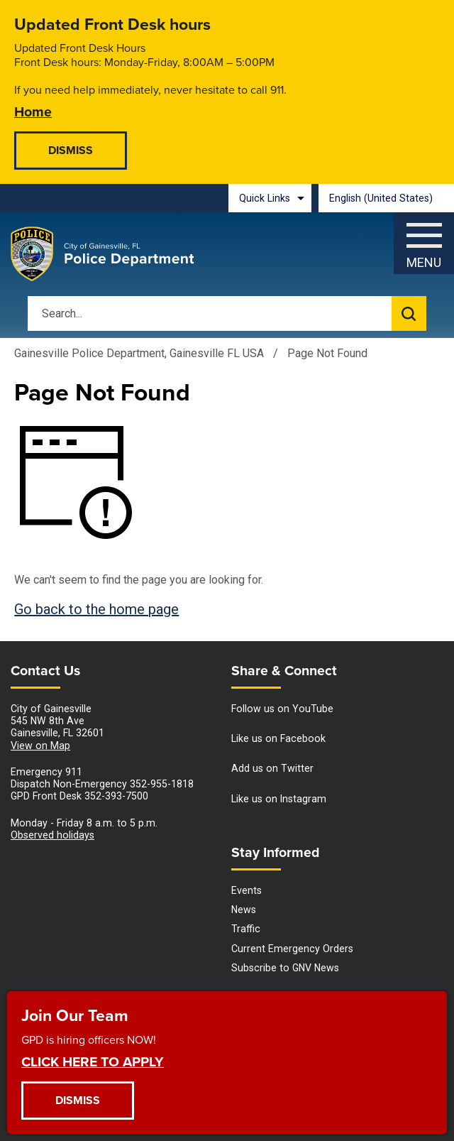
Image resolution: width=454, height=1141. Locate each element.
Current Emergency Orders (292, 948)
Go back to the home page (96, 609)
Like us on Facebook (278, 738)
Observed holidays (52, 835)
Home (33, 111)
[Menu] (423, 239)
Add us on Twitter (272, 768)
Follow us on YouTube (282, 708)
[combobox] (386, 198)
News (243, 909)
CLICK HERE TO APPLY (92, 1061)
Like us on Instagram (278, 798)
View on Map (40, 745)
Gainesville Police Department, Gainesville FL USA (139, 353)
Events (246, 890)
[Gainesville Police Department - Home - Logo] (103, 254)
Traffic (245, 928)
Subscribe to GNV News (285, 967)
